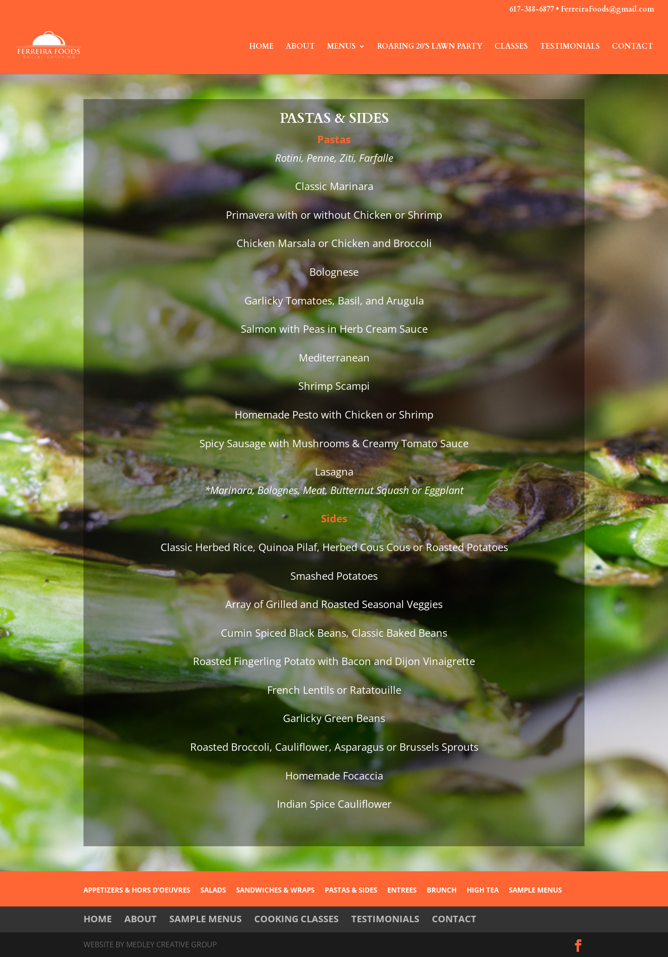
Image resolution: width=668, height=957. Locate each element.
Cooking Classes (296, 919)
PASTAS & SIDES (351, 890)
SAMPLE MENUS (535, 890)
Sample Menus (205, 919)
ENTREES (402, 890)
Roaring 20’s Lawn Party (429, 47)
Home (261, 47)
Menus (341, 47)
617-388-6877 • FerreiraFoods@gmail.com (581, 10)
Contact (632, 47)
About (300, 47)
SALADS (213, 890)
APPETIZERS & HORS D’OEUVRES (137, 890)
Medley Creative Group (171, 944)
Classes (511, 47)
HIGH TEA (483, 890)
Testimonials (570, 47)
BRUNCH (441, 890)
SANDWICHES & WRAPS (275, 890)
